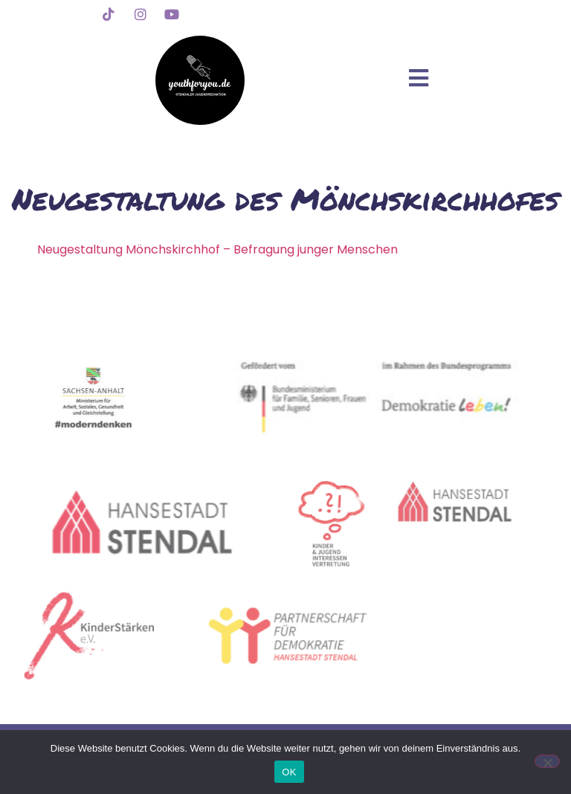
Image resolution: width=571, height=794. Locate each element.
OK (289, 772)
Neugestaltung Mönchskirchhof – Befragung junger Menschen (217, 249)
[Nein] (547, 761)
